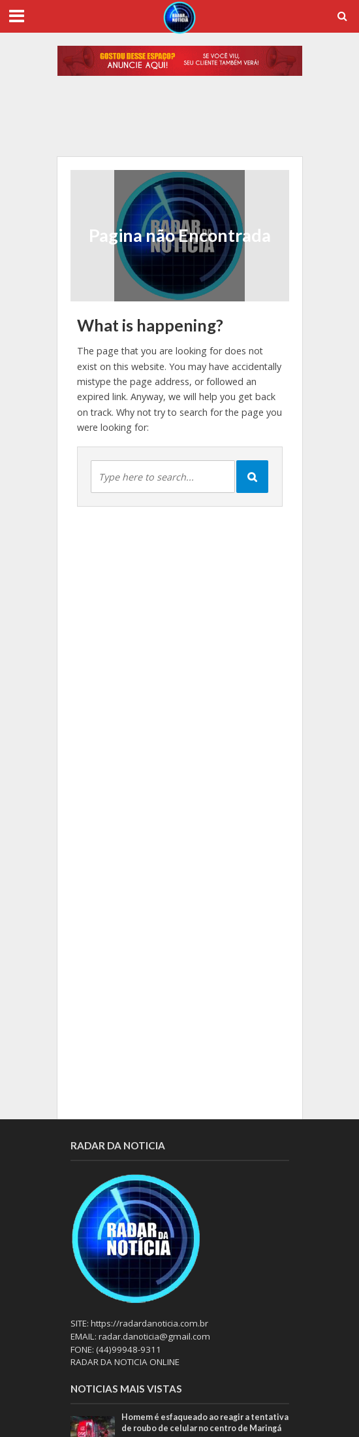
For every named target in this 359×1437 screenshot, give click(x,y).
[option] (179, 123)
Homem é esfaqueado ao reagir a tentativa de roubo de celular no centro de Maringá (205, 1422)
